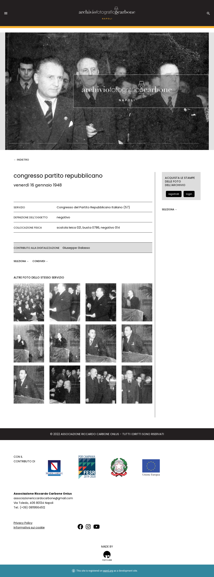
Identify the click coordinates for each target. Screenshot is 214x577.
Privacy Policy (23, 523)
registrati (173, 194)
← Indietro (21, 160)
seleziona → (21, 261)
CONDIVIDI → (40, 261)
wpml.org (108, 570)
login (189, 194)
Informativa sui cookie (29, 527)
